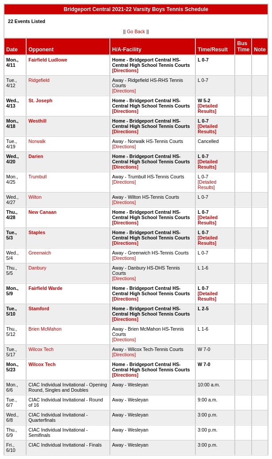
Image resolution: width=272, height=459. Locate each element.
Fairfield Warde (45, 288)
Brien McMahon (45, 329)
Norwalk (37, 141)
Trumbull (37, 176)
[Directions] (125, 70)
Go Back (136, 31)
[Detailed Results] (208, 108)
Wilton (35, 197)
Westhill (37, 120)
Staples (36, 232)
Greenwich (39, 252)
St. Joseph (40, 100)
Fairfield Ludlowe (47, 59)
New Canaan (42, 212)
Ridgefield (38, 80)
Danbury (37, 267)
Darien (35, 156)
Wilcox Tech (41, 349)
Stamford (38, 308)
